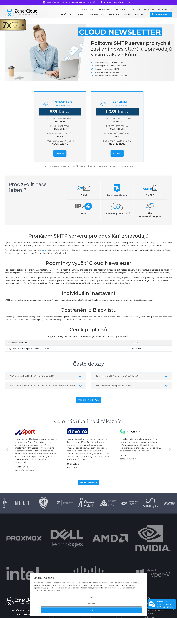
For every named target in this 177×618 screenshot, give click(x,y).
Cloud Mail (53, 558)
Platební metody (120, 558)
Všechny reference (88, 482)
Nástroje (116, 550)
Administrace (161, 14)
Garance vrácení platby (123, 569)
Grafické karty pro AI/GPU (92, 558)
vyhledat (121, 9)
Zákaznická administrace (91, 561)
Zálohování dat (87, 573)
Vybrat (59, 153)
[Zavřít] (174, 2)
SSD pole (84, 569)
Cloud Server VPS (56, 546)
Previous (7, 449)
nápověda (135, 9)
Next (170, 449)
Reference (149, 560)
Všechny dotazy (88, 400)
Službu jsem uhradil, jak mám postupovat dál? (32, 376)
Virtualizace (85, 550)
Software (84, 554)
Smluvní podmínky (153, 564)
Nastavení (115, 610)
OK (133, 610)
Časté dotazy (118, 554)
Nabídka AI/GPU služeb (59, 576)
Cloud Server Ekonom (58, 554)
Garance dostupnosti (122, 565)
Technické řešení (88, 546)
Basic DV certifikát (88, 565)
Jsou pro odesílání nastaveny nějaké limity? (117, 376)
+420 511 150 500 (87, 9)
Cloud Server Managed (59, 550)
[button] (67, 14)
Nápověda (117, 546)
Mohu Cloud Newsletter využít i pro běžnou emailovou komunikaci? (43, 385)
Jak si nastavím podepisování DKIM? (113, 385)
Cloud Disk (53, 565)
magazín (149, 9)
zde (128, 2)
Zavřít (97, 610)
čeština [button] (164, 9)
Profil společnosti (153, 550)
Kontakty (140, 14)
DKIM (44, 250)
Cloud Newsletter (56, 561)
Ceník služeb (118, 561)
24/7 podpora (105, 9)
